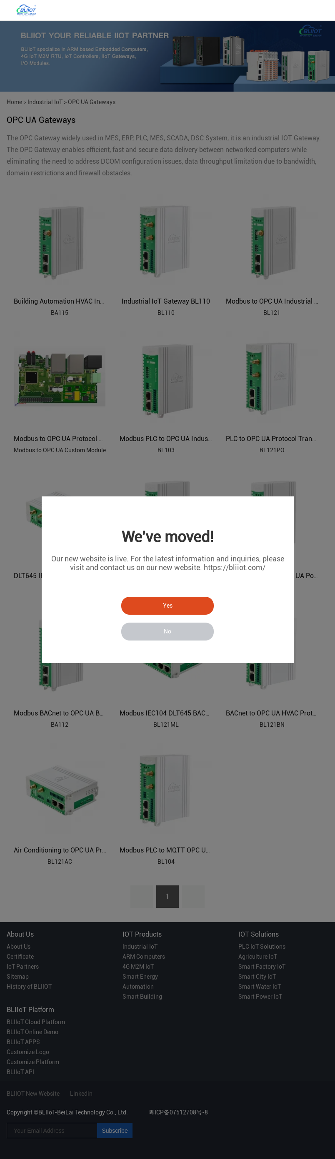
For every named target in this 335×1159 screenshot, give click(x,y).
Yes (167, 605)
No (167, 631)
